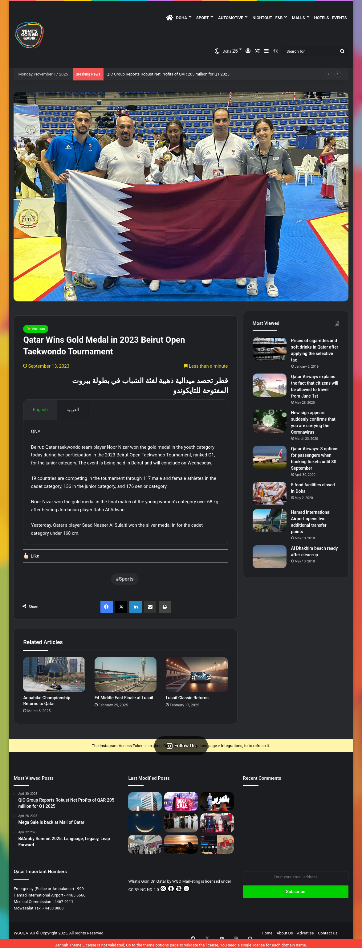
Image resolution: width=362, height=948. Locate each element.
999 (80, 892)
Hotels (321, 17)
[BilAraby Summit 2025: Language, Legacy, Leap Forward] (217, 805)
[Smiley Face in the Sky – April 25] (145, 826)
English (40, 409)
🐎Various (35, 328)
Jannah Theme (68, 941)
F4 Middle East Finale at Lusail (124, 701)
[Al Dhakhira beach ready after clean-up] (270, 556)
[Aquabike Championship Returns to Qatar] (54, 678)
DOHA (181, 17)
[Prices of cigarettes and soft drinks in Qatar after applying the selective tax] (270, 349)
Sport (202, 17)
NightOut (262, 17)
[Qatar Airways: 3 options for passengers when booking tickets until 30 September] (270, 457)
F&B (279, 17)
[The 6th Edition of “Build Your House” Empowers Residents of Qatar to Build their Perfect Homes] (145, 847)
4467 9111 (63, 905)
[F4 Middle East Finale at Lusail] (126, 678)
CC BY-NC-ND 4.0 (158, 892)
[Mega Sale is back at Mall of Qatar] (181, 805)
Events (339, 17)
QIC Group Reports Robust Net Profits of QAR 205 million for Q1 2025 (168, 74)
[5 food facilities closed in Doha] (270, 493)
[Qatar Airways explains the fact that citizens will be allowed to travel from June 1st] (270, 385)
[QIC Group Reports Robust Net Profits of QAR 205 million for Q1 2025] (145, 805)
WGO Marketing (186, 885)
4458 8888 (54, 911)
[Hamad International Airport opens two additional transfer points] (270, 520)
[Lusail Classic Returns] (197, 678)
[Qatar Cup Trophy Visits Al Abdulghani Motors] (217, 826)
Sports (126, 583)
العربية (73, 409)
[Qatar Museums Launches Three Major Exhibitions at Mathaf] (181, 826)
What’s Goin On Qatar (147, 885)
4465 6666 (76, 899)
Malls (298, 17)
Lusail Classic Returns (187, 701)
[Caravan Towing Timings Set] (181, 847)
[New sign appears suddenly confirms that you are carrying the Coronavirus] (270, 421)
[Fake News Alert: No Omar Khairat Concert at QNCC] (217, 847)
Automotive (230, 17)
